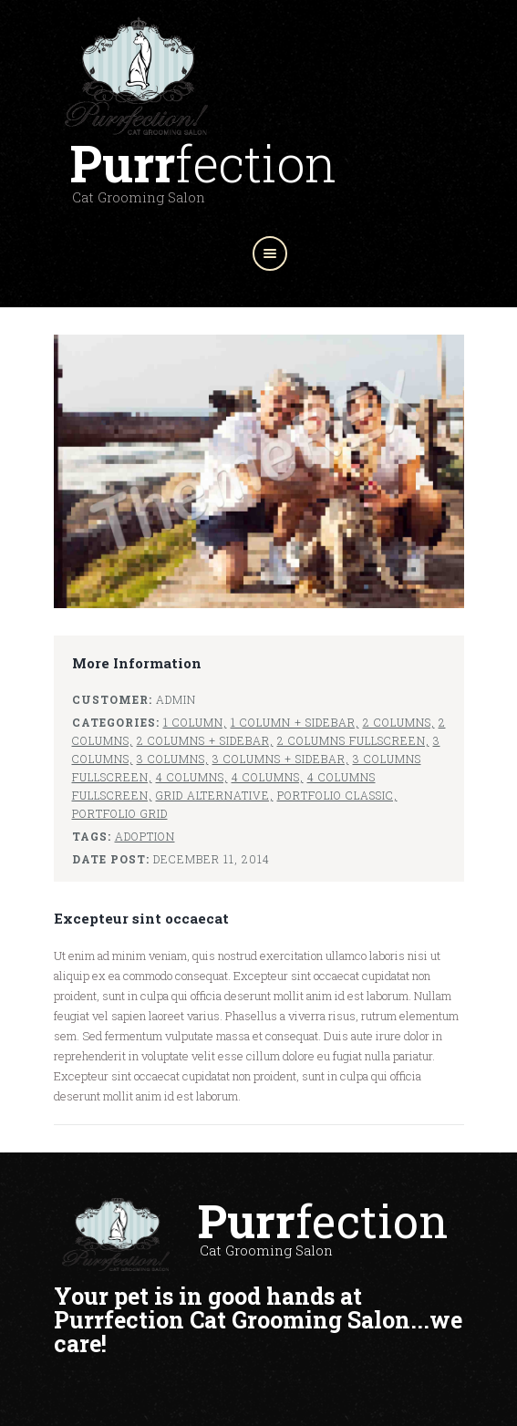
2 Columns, (399, 722)
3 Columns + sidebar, (280, 758)
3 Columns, (173, 758)
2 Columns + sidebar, (205, 740)
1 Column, (195, 722)
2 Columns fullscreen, (353, 740)
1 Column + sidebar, (295, 722)
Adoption (145, 836)
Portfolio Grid (120, 813)
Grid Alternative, (215, 795)
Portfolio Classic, (337, 795)
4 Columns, (192, 777)
